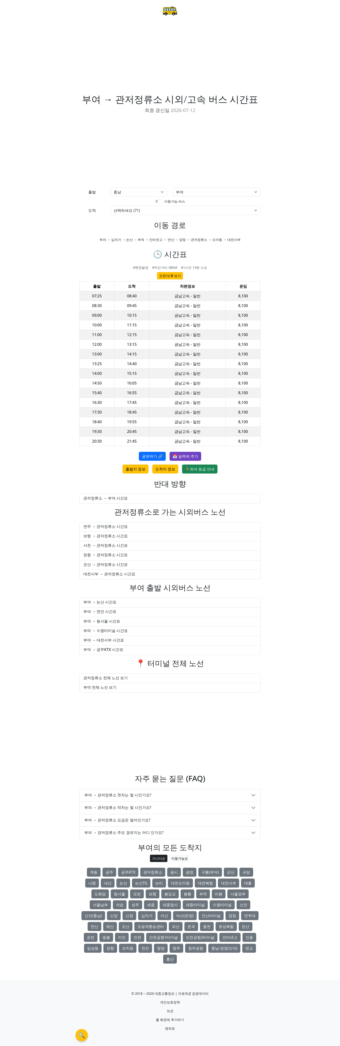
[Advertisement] (170, 58)
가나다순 (158, 858)
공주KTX (128, 872)
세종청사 (170, 904)
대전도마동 (180, 883)
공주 (109, 872)
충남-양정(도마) (224, 948)
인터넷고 (230, 937)
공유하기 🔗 (152, 456)
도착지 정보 (165, 469)
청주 (176, 948)
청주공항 (195, 948)
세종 (151, 904)
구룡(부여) (210, 872)
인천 (137, 937)
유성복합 (226, 926)
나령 (92, 883)
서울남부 (100, 904)
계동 (94, 872)
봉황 (187, 894)
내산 (107, 883)
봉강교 (170, 894)
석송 (119, 904)
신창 (129, 915)
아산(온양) (185, 915)
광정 (189, 872)
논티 (159, 883)
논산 (123, 883)
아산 (164, 915)
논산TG (141, 883)
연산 (94, 926)
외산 (175, 926)
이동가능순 (179, 858)
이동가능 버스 (174, 201)
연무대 (249, 915)
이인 (122, 937)
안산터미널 (211, 915)
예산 (110, 926)
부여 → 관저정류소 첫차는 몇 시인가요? (117, 795)
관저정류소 (152, 872)
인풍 (249, 937)
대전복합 (205, 883)
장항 (110, 948)
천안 (145, 948)
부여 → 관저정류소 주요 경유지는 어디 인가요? (124, 832)
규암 (246, 872)
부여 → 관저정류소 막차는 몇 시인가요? (117, 807)
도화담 (100, 894)
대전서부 (228, 883)
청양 (161, 948)
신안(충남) (93, 915)
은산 (245, 926)
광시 (174, 872)
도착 (92, 210)
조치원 (127, 948)
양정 (232, 915)
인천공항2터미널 (200, 937)
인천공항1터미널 (163, 937)
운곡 (191, 926)
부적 (203, 894)
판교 (249, 948)
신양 (114, 915)
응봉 (106, 937)
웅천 (207, 926)
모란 (137, 894)
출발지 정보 (135, 469)
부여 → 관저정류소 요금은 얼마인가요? (117, 820)
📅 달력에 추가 (185, 456)
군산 (230, 872)
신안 (243, 904)
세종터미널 (195, 904)
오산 (125, 926)
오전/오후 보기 (170, 275)
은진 (90, 937)
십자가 (147, 915)
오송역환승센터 (150, 926)
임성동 (92, 948)
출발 (92, 192)
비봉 (218, 894)
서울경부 (238, 894)
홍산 (170, 959)
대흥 (248, 883)
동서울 (119, 894)
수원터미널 (222, 904)
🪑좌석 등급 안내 (199, 469)
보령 (152, 894)
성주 (135, 904)
